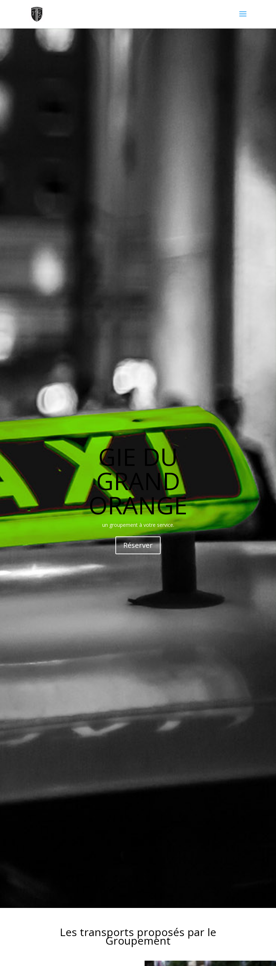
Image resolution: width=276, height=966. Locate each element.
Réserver (138, 545)
